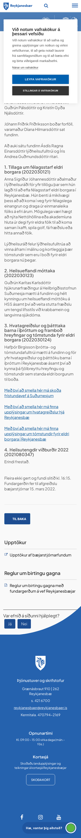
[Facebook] (22, 817)
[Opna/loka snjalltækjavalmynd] (75, 6)
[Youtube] (59, 817)
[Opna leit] (46, 5)
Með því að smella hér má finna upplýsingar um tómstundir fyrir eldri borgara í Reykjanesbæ (36, 433)
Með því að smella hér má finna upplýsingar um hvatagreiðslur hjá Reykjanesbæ (34, 412)
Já (10, 623)
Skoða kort (40, 780)
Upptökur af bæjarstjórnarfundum (40, 554)
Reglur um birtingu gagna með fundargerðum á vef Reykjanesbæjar (42, 588)
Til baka (19, 519)
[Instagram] (40, 817)
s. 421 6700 (40, 700)
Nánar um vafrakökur (25, 67)
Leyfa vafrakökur (40, 79)
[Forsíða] (18, 5)
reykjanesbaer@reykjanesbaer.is (40, 707)
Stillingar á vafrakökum (40, 90)
